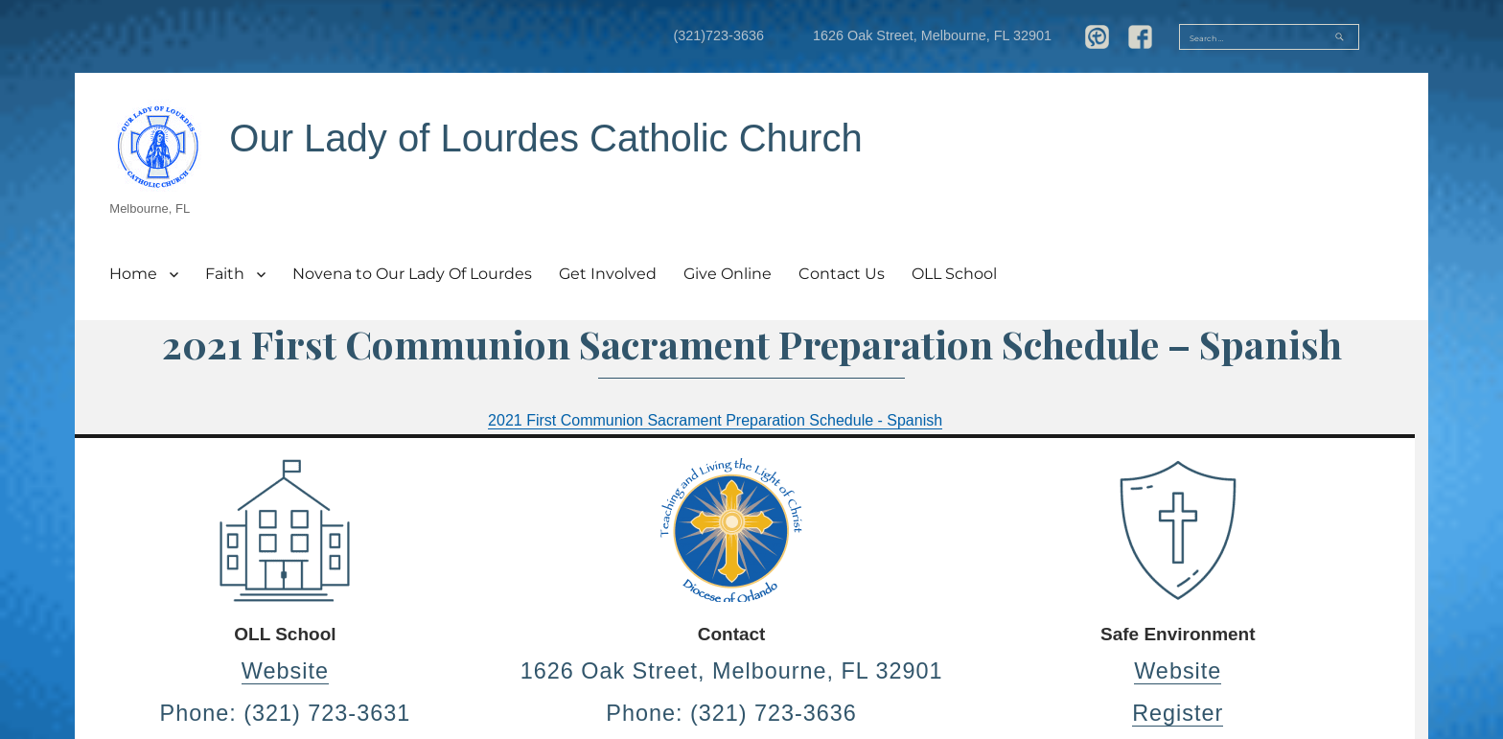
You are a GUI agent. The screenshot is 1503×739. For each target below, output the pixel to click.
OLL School (954, 274)
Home (133, 274)
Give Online (727, 274)
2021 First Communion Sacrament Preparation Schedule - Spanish (715, 420)
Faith (224, 274)
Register (1177, 713)
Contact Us (841, 274)
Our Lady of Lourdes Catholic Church (545, 138)
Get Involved (608, 274)
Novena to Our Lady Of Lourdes (412, 274)
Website (285, 670)
